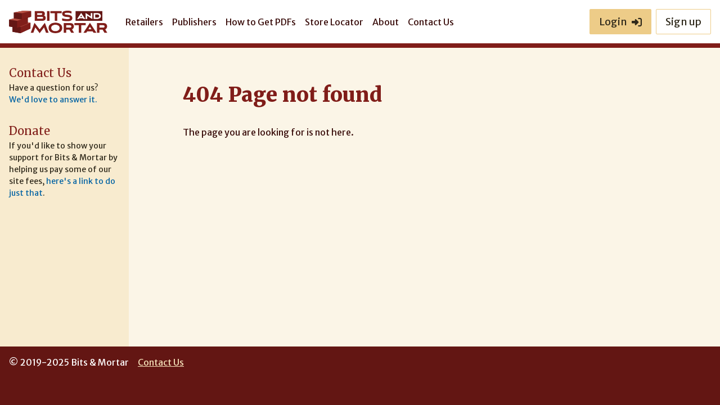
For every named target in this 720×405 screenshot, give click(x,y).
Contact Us (431, 22)
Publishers (194, 22)
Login (620, 21)
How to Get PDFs (261, 22)
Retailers (144, 22)
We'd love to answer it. (53, 99)
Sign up (683, 21)
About (385, 22)
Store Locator (334, 22)
